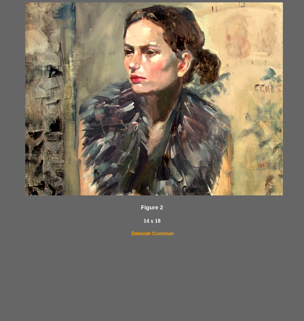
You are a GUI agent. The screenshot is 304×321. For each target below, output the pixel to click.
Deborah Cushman (153, 233)
